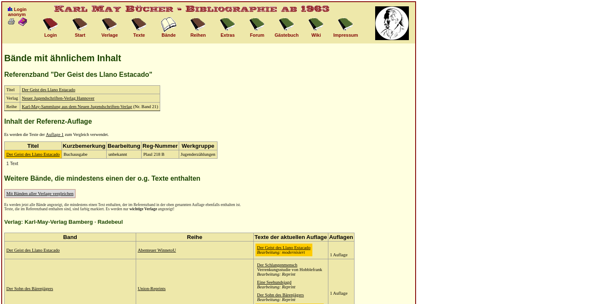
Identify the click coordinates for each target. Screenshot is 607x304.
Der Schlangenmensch (277, 265)
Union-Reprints (152, 288)
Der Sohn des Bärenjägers (29, 288)
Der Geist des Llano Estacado (48, 89)
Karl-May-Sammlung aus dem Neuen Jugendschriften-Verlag (77, 106)
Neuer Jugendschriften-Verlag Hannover (58, 98)
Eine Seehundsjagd (274, 282)
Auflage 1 (55, 134)
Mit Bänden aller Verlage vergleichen (39, 193)
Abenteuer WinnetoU (157, 250)
